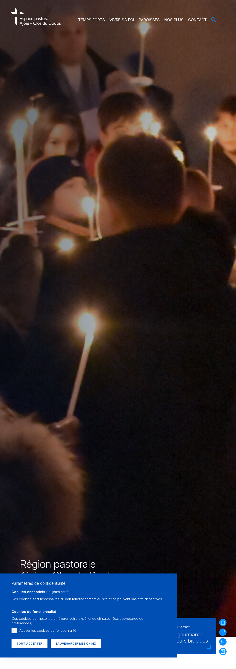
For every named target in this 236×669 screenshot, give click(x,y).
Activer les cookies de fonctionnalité (47, 630)
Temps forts (91, 19)
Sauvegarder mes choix (76, 643)
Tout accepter (29, 643)
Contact (197, 19)
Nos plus (173, 19)
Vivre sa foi (121, 19)
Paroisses (149, 19)
